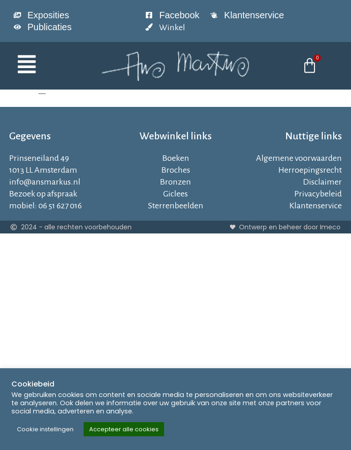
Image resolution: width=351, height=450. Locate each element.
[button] (45, 66)
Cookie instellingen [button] (45, 429)
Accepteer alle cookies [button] (124, 429)
